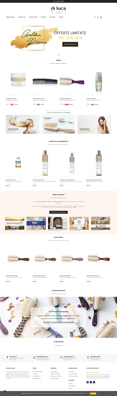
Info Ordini (35, 373)
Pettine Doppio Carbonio (38, 98)
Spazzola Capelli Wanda (65, 98)
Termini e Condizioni (73, 376)
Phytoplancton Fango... (11, 98)
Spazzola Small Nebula (65, 275)
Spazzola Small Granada (12, 275)
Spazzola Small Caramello (39, 275)
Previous (7, 223)
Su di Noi (71, 383)
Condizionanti (63, 184)
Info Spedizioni (54, 371)
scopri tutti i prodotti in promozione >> (58, 63)
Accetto (93, 393)
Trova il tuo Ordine (73, 373)
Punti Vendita (72, 385)
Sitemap (71, 388)
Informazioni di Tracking (56, 376)
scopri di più (87, 393)
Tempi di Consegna (55, 373)
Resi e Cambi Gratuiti (38, 371)
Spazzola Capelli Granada (92, 275)
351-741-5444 (92, 373)
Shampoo (35, 184)
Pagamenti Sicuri (37, 378)
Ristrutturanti (9, 184)
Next (109, 223)
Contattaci (71, 371)
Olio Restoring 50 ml (91, 98)
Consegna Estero (55, 378)
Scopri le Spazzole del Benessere (58, 322)
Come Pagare (36, 376)
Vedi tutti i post (59, 345)
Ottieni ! (58, 1)
